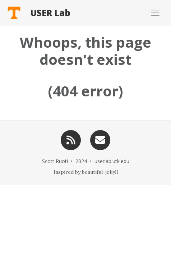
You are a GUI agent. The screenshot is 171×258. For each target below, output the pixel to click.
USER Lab (50, 13)
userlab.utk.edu (111, 161)
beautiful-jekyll (100, 172)
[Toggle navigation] (124, 13)
